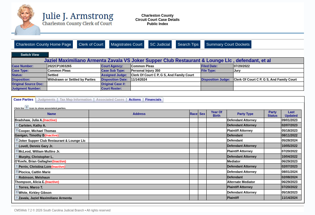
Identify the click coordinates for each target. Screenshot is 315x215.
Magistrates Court (126, 44)
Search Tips (188, 44)
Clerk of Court (91, 44)
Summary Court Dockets (228, 44)
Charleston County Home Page (43, 44)
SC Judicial (160, 44)
